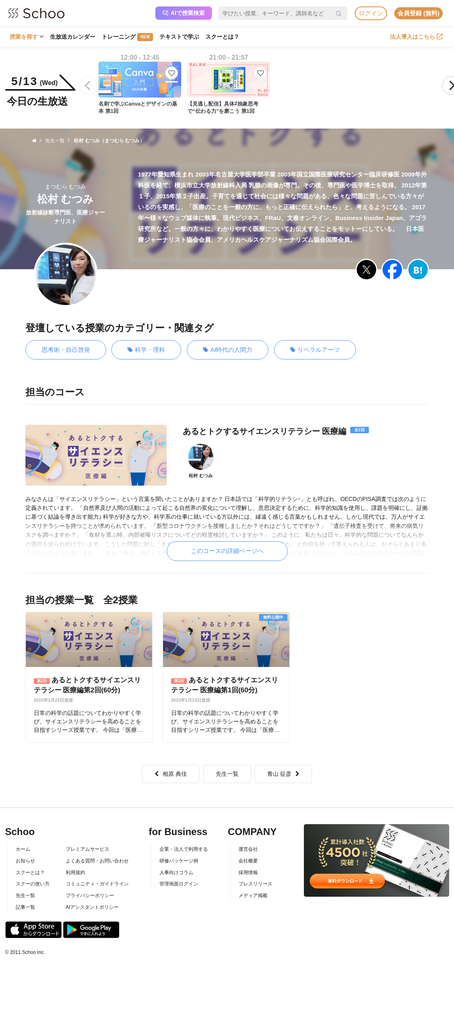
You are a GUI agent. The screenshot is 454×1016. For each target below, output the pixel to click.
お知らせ (25, 861)
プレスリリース (255, 884)
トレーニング (127, 37)
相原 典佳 (171, 773)
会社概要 (248, 861)
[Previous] (88, 85)
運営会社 (248, 849)
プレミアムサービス (87, 849)
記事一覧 (25, 907)
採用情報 (248, 872)
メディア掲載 (253, 895)
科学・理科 (146, 350)
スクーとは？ (222, 36)
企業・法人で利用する (183, 849)
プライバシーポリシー (90, 895)
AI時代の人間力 (227, 350)
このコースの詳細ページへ (227, 550)
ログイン (371, 13)
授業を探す (27, 36)
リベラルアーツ (315, 350)
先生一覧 (227, 774)
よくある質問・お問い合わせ (97, 861)
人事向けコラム (176, 872)
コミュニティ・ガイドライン (97, 884)
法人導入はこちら (416, 36)
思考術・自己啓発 (66, 349)
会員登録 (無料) (418, 13)
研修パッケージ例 (178, 861)
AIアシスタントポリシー (92, 907)
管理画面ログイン (178, 884)
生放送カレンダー (72, 36)
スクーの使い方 (33, 884)
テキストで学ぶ (179, 36)
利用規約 (75, 872)
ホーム (23, 849)
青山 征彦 (283, 773)
